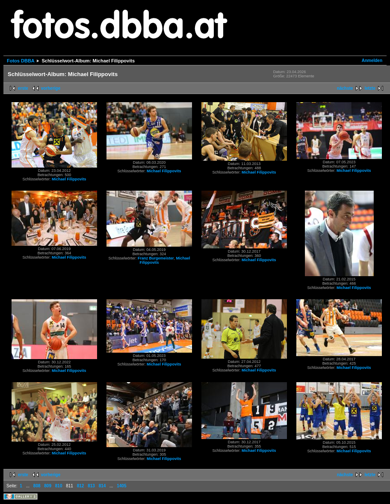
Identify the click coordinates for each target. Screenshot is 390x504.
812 (80, 485)
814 (102, 485)
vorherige (51, 88)
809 (47, 485)
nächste (345, 88)
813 (91, 485)
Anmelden (372, 60)
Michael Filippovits (69, 179)
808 (37, 485)
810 (58, 485)
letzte (369, 88)
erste (23, 88)
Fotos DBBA (20, 60)
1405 (121, 485)
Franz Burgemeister (156, 258)
